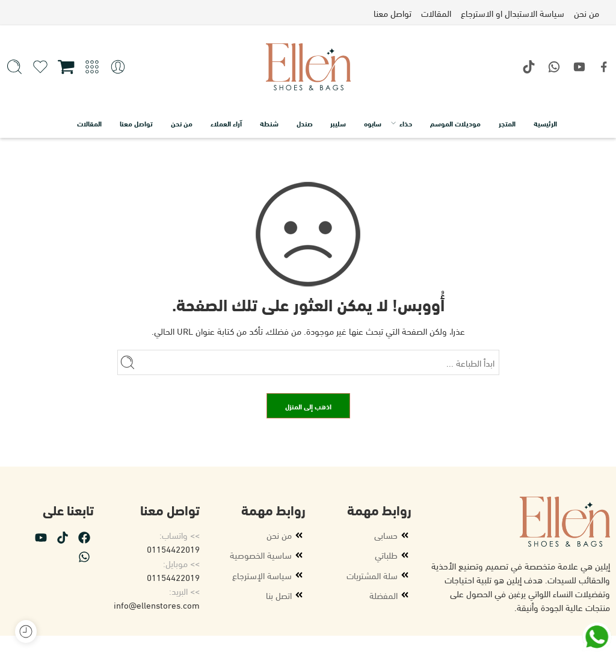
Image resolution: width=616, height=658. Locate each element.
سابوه (372, 122)
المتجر (507, 122)
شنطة (269, 122)
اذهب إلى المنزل (308, 405)
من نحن (181, 122)
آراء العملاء (226, 122)
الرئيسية (545, 122)
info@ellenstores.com (157, 604)
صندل (305, 122)
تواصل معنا (136, 122)
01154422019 (173, 548)
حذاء (405, 122)
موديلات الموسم (455, 122)
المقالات (89, 122)
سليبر (338, 122)
